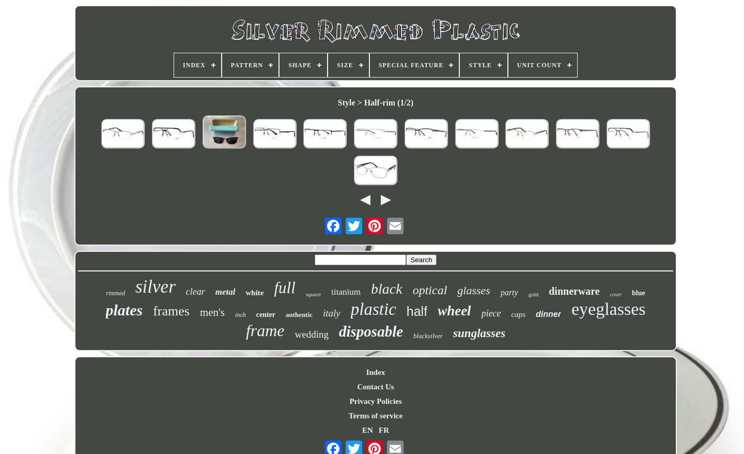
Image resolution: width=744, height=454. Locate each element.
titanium (346, 292)
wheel (454, 311)
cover (616, 294)
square (313, 294)
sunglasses (479, 333)
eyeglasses (608, 309)
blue (638, 293)
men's (212, 312)
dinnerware (574, 291)
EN (367, 430)
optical (430, 290)
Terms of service (375, 416)
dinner (548, 314)
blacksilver (428, 336)
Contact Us (375, 387)
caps (519, 314)
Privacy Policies (375, 401)
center (265, 315)
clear (195, 291)
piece (491, 313)
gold (534, 294)
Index (375, 372)
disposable (371, 331)
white (254, 293)
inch (240, 315)
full (284, 288)
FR (384, 430)
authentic (299, 315)
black (386, 289)
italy (331, 313)
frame (265, 330)
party (509, 292)
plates (124, 310)
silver (155, 287)
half (417, 311)
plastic (373, 309)
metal (225, 292)
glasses (473, 290)
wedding (312, 334)
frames (171, 311)
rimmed (115, 293)
